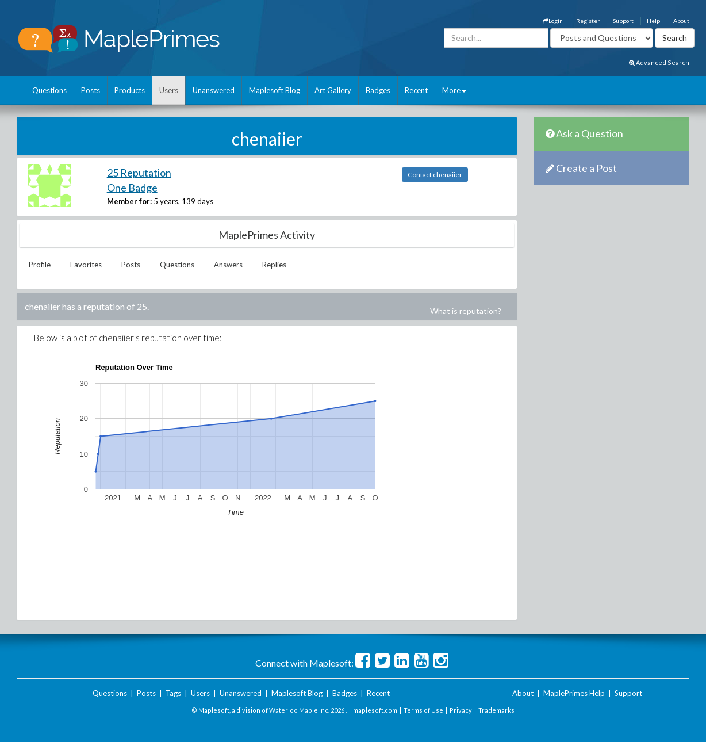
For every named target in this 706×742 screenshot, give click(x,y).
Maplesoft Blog (274, 90)
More (454, 90)
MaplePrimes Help (574, 693)
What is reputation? (465, 311)
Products (129, 90)
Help (653, 20)
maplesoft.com (375, 710)
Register (588, 20)
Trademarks (496, 710)
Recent (416, 90)
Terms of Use (423, 710)
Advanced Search (659, 62)
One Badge (132, 187)
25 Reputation (139, 172)
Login (553, 20)
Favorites (86, 264)
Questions (49, 90)
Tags (173, 693)
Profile (40, 264)
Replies (274, 264)
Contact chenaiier (435, 174)
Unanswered (214, 90)
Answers (228, 264)
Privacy (461, 710)
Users (168, 90)
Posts (90, 90)
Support (623, 20)
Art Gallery (332, 90)
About (681, 20)
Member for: (129, 201)
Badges (378, 90)
